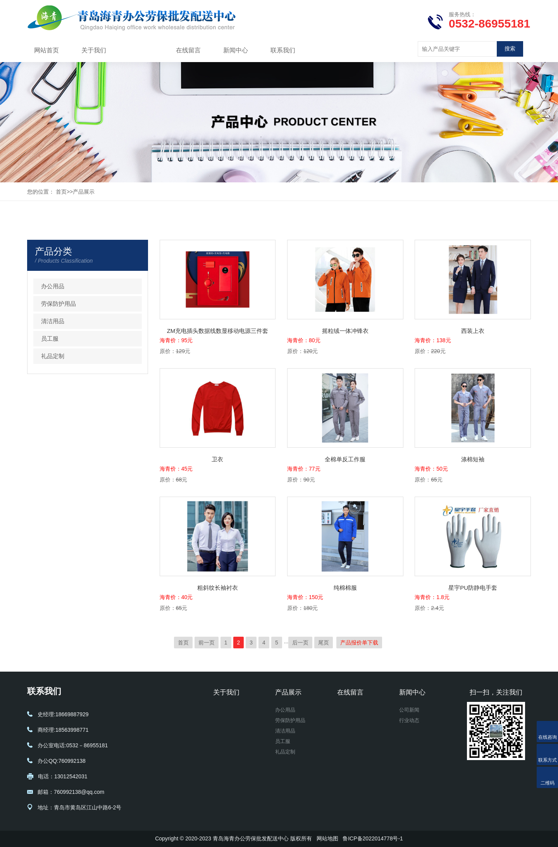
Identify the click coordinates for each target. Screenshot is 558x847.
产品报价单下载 (359, 642)
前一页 (206, 642)
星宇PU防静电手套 (472, 587)
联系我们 (282, 50)
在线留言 (188, 50)
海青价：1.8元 (432, 597)
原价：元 (175, 351)
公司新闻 (410, 711)
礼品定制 (52, 356)
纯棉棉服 (345, 587)
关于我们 (93, 50)
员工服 (50, 338)
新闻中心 (235, 50)
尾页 (323, 642)
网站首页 (46, 50)
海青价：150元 (305, 597)
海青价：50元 (431, 469)
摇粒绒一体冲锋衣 (345, 330)
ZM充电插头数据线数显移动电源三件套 (218, 330)
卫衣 (217, 459)
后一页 (300, 642)
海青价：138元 (433, 340)
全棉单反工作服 (345, 459)
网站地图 (327, 838)
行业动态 (410, 722)
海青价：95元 (176, 340)
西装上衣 (472, 330)
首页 (61, 192)
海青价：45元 (176, 469)
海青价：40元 (176, 597)
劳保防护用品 (58, 303)
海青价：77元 (303, 469)
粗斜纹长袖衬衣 (217, 587)
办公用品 (52, 286)
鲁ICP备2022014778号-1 (373, 838)
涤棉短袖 (472, 459)
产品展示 (141, 50)
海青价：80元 (303, 340)
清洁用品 (52, 321)
